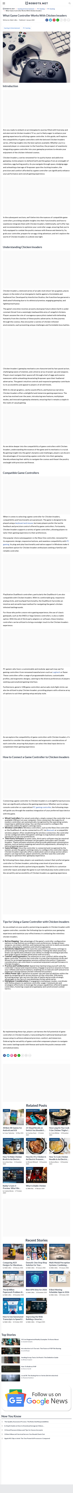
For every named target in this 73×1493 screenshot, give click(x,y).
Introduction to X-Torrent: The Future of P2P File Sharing (41, 1348)
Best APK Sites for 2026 (36, 1290)
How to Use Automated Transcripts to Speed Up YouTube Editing (13, 1319)
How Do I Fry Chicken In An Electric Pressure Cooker (36, 1159)
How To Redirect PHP (28, 1366)
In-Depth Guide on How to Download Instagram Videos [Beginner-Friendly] (23, 1426)
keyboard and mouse (24, 523)
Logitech (56, 672)
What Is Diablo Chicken (36, 1186)
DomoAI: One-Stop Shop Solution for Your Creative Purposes (36, 1265)
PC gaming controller (42, 807)
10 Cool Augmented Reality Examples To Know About (40, 1339)
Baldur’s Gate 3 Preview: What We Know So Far (11, 1188)
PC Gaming (26, 28)
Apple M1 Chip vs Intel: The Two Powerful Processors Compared (27, 1438)
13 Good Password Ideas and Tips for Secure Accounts (23, 1430)
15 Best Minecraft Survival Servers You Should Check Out (24, 1434)
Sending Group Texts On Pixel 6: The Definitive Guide (39, 1357)
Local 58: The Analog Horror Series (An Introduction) (39, 1375)
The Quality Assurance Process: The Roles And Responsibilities (26, 1422)
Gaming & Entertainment (12, 28)
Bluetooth (50, 830)
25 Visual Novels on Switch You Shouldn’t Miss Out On (35, 1130)
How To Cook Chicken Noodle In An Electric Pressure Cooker (58, 1159)
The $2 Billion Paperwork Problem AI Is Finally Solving (12, 1292)
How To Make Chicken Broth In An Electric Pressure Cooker (12, 1159)
